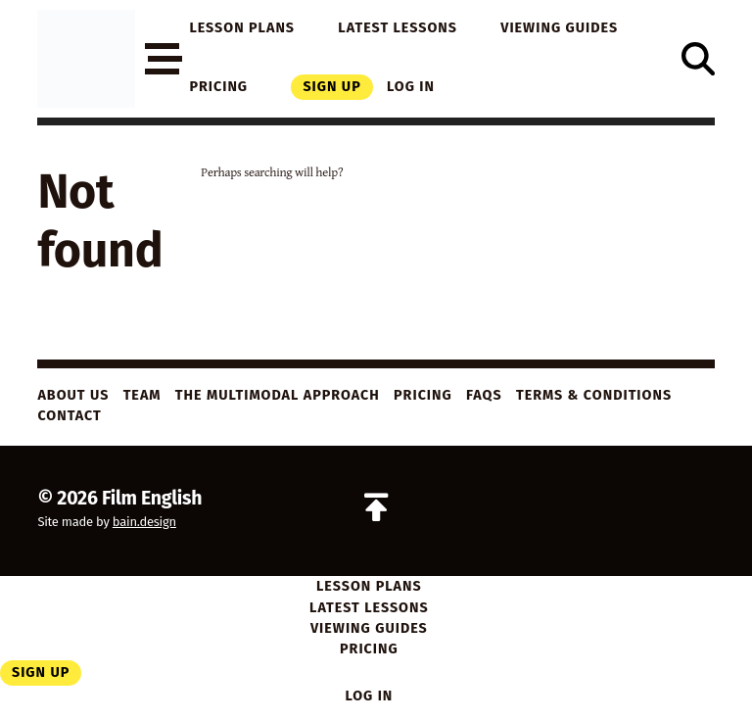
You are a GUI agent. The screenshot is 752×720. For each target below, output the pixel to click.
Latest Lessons (397, 28)
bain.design (144, 521)
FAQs (484, 395)
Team (142, 395)
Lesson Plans (242, 28)
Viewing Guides (559, 28)
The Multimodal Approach (277, 395)
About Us (73, 395)
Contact (69, 416)
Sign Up (331, 86)
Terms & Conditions (594, 395)
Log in (411, 86)
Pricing (218, 86)
